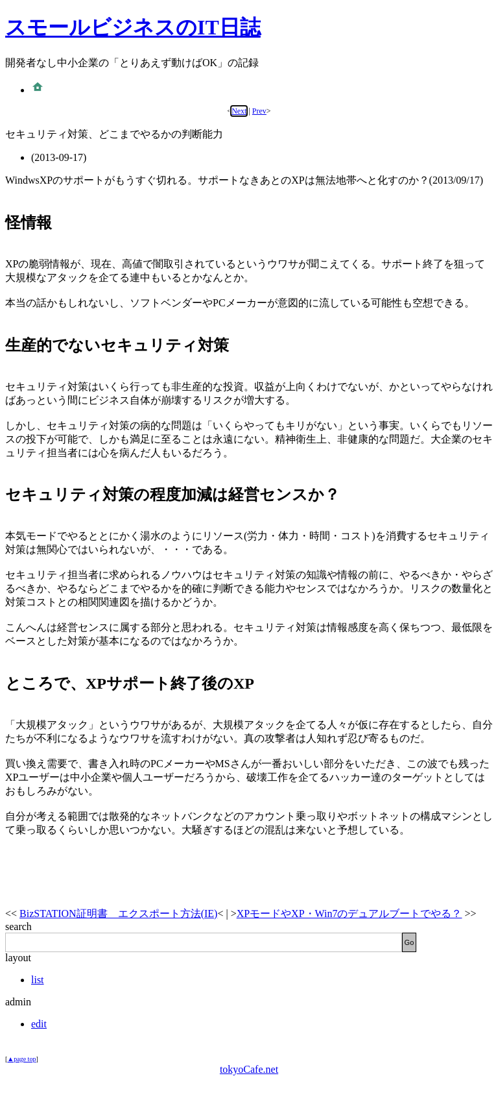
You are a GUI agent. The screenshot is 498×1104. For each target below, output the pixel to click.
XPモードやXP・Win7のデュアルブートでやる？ (349, 913)
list (37, 979)
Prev (259, 111)
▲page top (21, 1058)
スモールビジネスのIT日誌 (133, 27)
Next (238, 111)
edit (39, 1023)
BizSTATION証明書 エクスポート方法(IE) (118, 913)
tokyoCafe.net (249, 1069)
